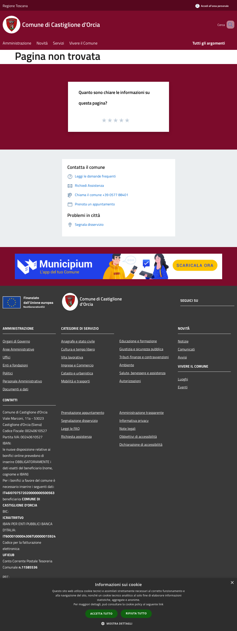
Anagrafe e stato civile (78, 341)
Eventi (183, 387)
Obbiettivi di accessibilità (138, 436)
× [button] (232, 582)
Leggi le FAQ (70, 428)
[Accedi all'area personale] (212, 6)
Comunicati (186, 349)
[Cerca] (229, 24)
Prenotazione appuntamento (82, 412)
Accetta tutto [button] (101, 613)
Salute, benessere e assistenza (142, 373)
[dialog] (118, 604)
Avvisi (182, 357)
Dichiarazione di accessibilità (140, 444)
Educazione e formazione (138, 341)
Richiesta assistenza (76, 436)
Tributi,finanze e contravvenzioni (144, 357)
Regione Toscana (15, 5)
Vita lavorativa (72, 357)
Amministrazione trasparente (141, 412)
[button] (118, 623)
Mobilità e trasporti (75, 381)
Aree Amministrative (18, 349)
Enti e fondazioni (15, 365)
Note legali (127, 428)
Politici (8, 373)
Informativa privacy (134, 420)
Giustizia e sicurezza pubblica (141, 349)
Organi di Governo (16, 341)
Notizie (183, 341)
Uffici (6, 357)
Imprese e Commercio (77, 365)
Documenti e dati (15, 389)
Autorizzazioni (130, 381)
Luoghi (183, 379)
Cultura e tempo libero (78, 349)
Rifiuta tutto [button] (136, 613)
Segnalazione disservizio (79, 420)
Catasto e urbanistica (77, 373)
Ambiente (126, 365)
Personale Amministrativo (22, 381)
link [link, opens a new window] (161, 604)
